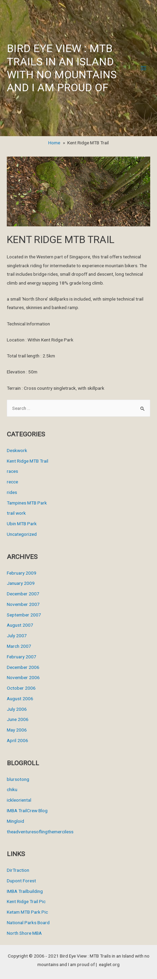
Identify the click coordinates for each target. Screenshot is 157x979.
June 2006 (18, 719)
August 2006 (20, 698)
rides (12, 492)
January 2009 (21, 583)
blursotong (18, 779)
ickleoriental (19, 800)
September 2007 (24, 614)
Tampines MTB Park (27, 502)
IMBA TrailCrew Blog (27, 810)
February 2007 (21, 656)
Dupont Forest (21, 880)
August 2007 (20, 625)
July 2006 (17, 709)
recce (12, 481)
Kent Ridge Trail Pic (26, 901)
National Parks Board (28, 922)
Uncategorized (22, 534)
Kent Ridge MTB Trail (27, 461)
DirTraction (18, 870)
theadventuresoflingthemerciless (40, 831)
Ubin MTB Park (22, 523)
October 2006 (21, 688)
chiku (12, 789)
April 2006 (17, 740)
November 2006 (23, 677)
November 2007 (23, 604)
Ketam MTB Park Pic (27, 912)
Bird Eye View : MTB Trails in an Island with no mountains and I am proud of (62, 68)
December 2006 (23, 667)
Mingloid (15, 821)
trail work (16, 513)
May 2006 (17, 730)
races (12, 471)
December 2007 (23, 593)
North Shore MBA (24, 933)
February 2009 (21, 573)
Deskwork (17, 450)
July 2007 (17, 635)
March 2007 (19, 646)
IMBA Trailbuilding (25, 891)
